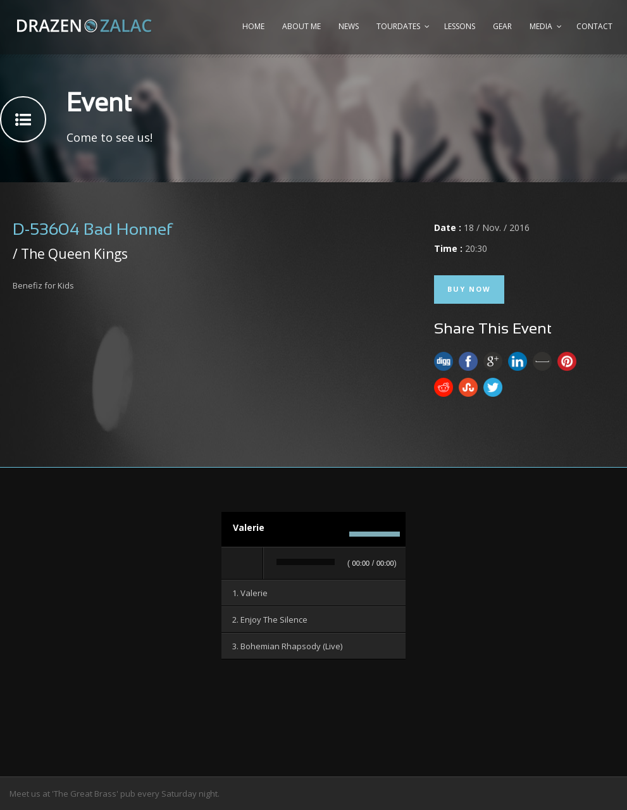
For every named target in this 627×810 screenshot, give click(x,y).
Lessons (459, 26)
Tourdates (398, 26)
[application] (313, 564)
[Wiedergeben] (243, 563)
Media (541, 26)
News (348, 26)
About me (301, 26)
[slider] (305, 562)
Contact (594, 26)
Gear (502, 26)
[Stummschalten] (336, 534)
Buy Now (469, 289)
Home (253, 26)
